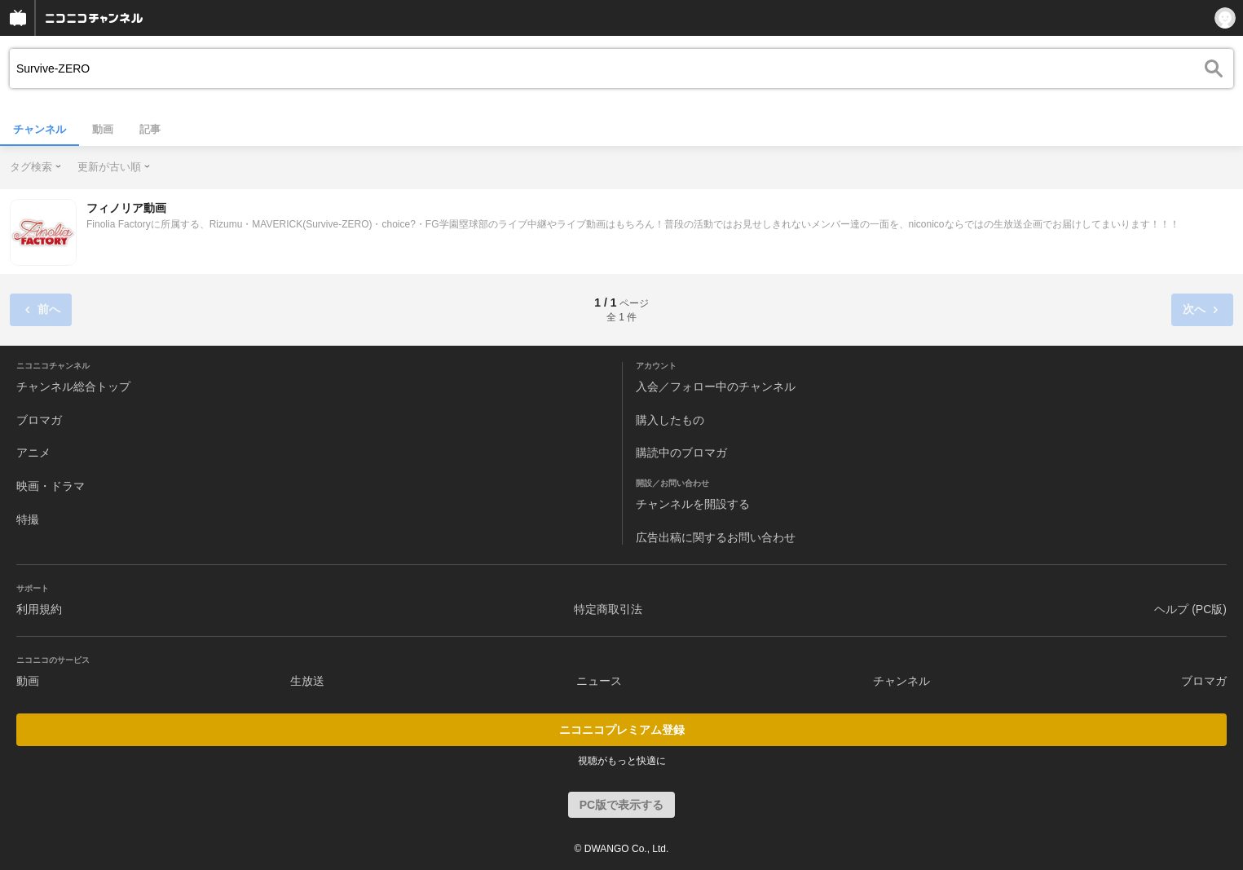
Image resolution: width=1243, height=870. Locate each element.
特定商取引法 (608, 609)
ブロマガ (39, 419)
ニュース (599, 680)
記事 (150, 129)
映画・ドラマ (50, 485)
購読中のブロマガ (681, 452)
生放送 (307, 680)
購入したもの (670, 419)
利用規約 (39, 609)
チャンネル (39, 129)
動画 (102, 129)
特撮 (27, 519)
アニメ (33, 452)
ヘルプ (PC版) (1190, 609)
